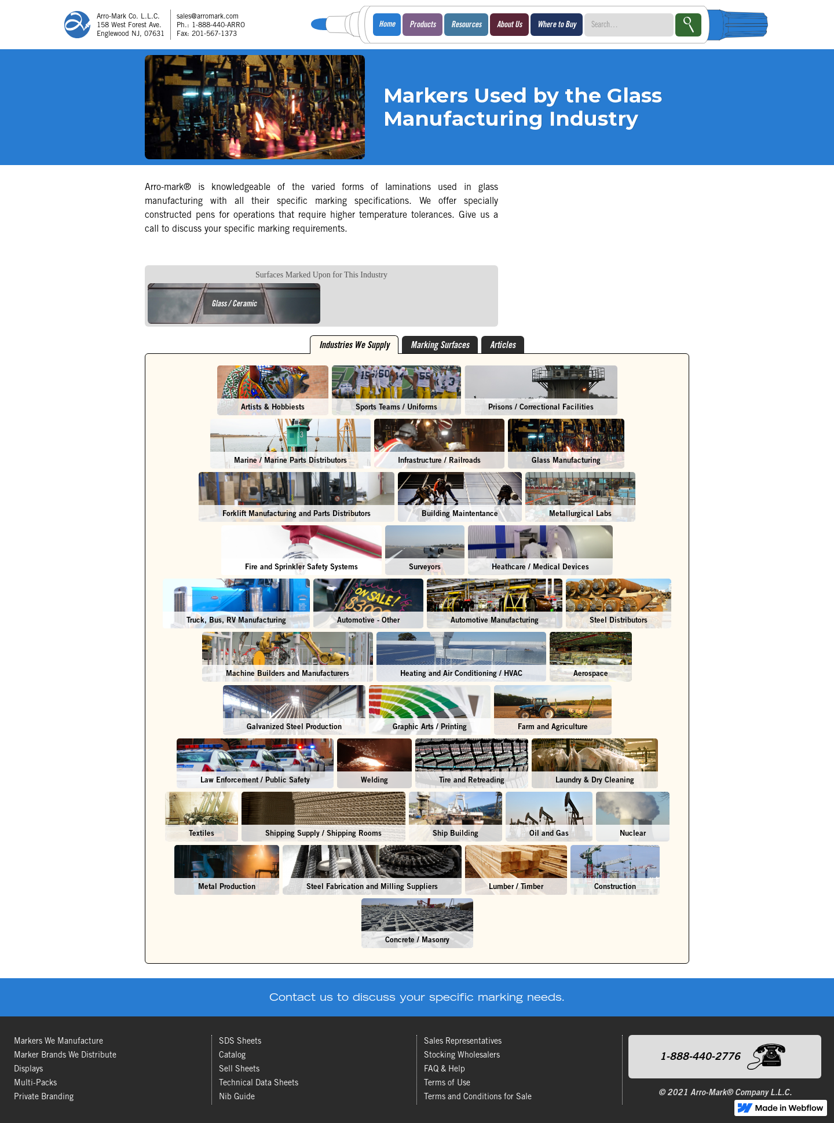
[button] (422, 24)
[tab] (354, 344)
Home (387, 25)
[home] (158, 24)
